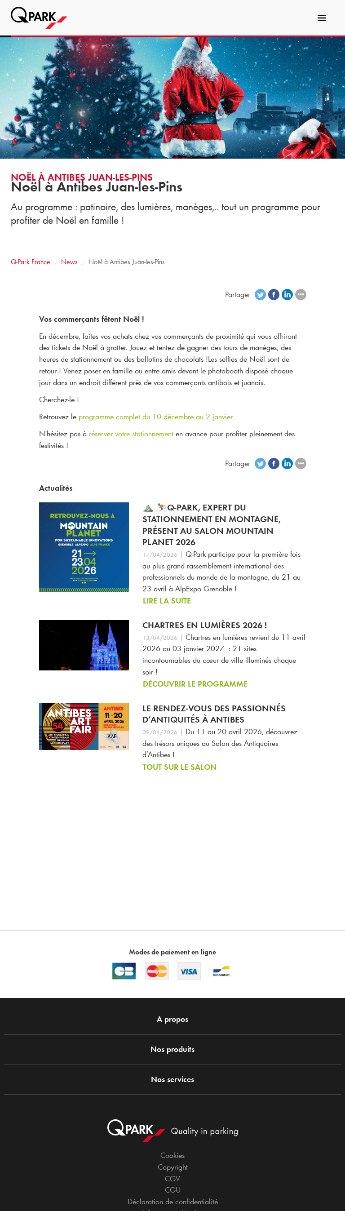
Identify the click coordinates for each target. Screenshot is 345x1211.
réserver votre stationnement (131, 434)
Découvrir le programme (195, 684)
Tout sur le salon (180, 767)
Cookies (172, 1155)
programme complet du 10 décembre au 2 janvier (156, 416)
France (30, 261)
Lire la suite (167, 601)
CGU (173, 1190)
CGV (172, 1179)
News (69, 261)
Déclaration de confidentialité (173, 1202)
